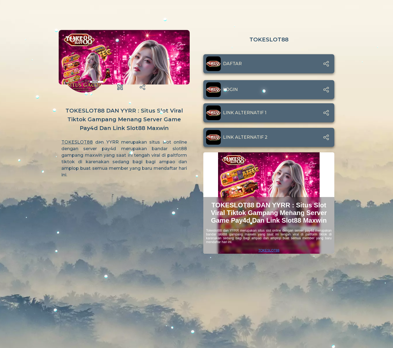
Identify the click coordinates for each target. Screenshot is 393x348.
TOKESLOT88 (77, 142)
